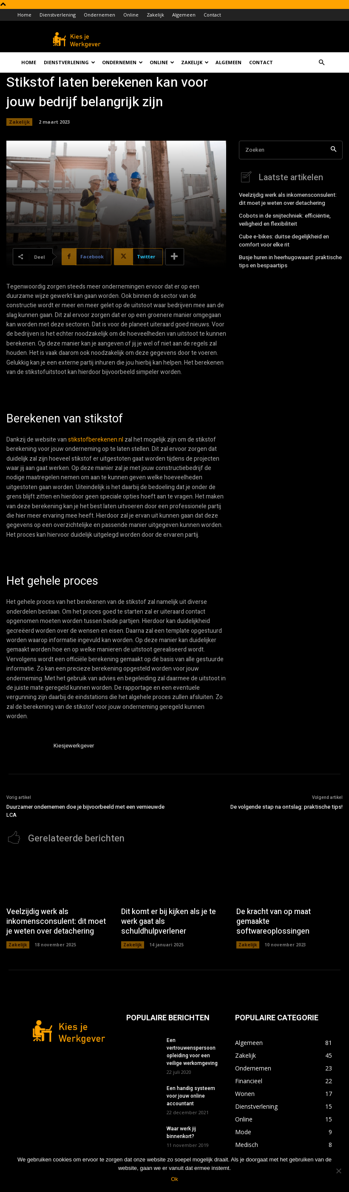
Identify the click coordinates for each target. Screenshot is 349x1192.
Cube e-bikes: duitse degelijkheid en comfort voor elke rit (282, 238)
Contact (212, 14)
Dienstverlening (58, 14)
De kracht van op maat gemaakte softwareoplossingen (287, 915)
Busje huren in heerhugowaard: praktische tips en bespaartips (289, 257)
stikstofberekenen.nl (95, 439)
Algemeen (184, 14)
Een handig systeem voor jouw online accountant (191, 1092)
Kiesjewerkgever (74, 746)
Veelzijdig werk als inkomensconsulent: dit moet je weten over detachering (290, 198)
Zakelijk (155, 14)
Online (131, 14)
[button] (322, 63)
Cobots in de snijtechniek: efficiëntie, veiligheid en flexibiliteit (283, 218)
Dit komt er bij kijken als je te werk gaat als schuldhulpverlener (173, 915)
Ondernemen (99, 14)
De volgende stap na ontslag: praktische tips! (286, 807)
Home (24, 14)
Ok (174, 1179)
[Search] (333, 150)
